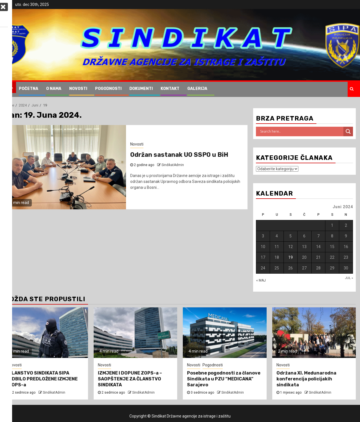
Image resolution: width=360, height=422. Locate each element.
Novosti (78, 88)
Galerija (197, 88)
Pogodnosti (108, 88)
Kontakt (170, 88)
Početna (28, 88)
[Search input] (301, 131)
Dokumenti (141, 88)
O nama (53, 88)
